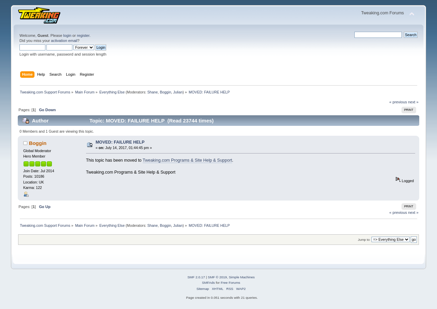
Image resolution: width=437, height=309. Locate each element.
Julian (178, 92)
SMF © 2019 (217, 277)
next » (413, 102)
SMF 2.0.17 (196, 277)
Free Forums (230, 282)
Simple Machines (242, 277)
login (67, 35)
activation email (64, 41)
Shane (152, 92)
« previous (398, 102)
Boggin (165, 92)
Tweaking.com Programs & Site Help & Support (187, 160)
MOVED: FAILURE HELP (120, 142)
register (83, 35)
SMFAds (208, 282)
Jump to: (364, 239)
